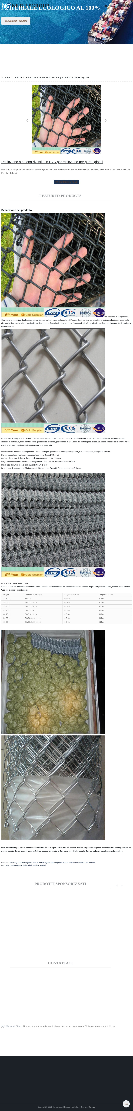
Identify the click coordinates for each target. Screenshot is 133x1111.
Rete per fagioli (117, 848)
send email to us (66, 182)
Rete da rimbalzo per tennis (13, 848)
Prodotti (18, 77)
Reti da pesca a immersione (47, 851)
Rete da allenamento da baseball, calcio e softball (26, 865)
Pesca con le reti (33, 848)
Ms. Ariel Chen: (11, 1030)
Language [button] (125, 6)
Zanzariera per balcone (25, 851)
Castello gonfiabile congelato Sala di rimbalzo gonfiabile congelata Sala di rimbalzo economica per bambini (52, 863)
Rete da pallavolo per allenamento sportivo (104, 851)
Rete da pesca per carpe (99, 848)
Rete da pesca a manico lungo (75, 848)
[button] (106, 6)
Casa (7, 77)
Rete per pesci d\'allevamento (72, 851)
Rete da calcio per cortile (51, 848)
